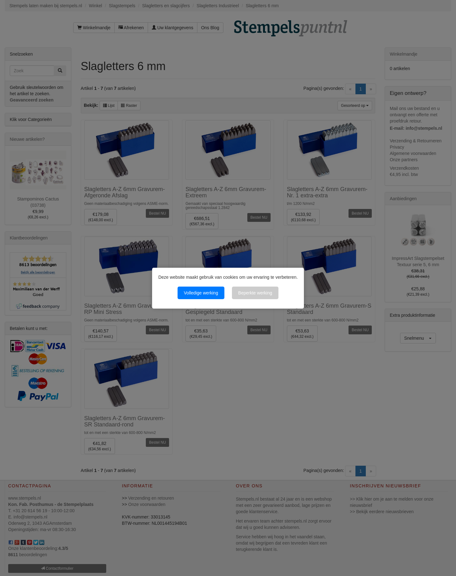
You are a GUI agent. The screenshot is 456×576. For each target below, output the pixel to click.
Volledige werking (201, 292)
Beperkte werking (255, 292)
